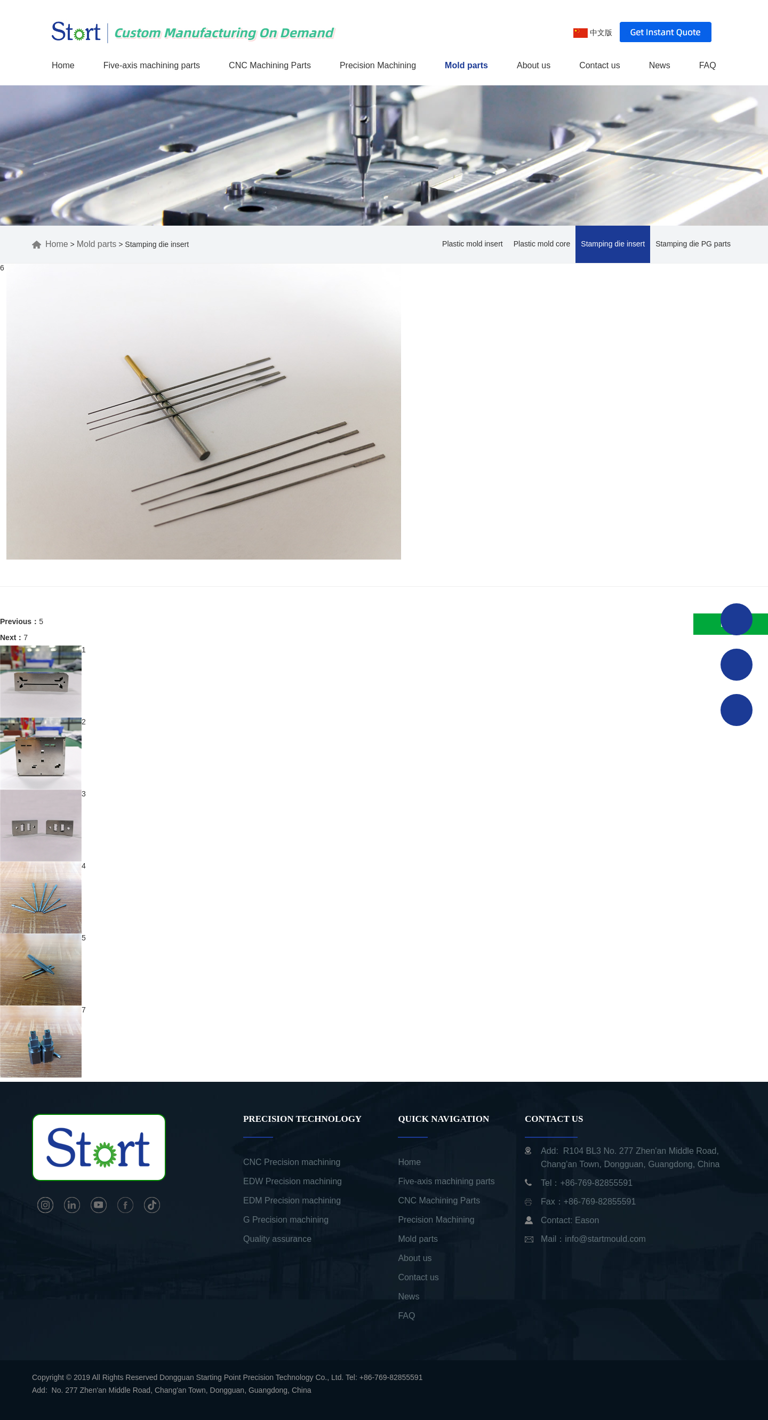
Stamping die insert (613, 244)
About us (533, 65)
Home (63, 65)
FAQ (707, 65)
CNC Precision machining (291, 1162)
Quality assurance (277, 1238)
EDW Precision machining (292, 1181)
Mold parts (466, 65)
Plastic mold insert (472, 244)
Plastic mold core (542, 244)
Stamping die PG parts (693, 244)
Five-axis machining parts (151, 65)
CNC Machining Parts (270, 65)
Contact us (599, 65)
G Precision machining (286, 1219)
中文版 (592, 32)
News (659, 65)
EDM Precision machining (292, 1200)
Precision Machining (378, 65)
